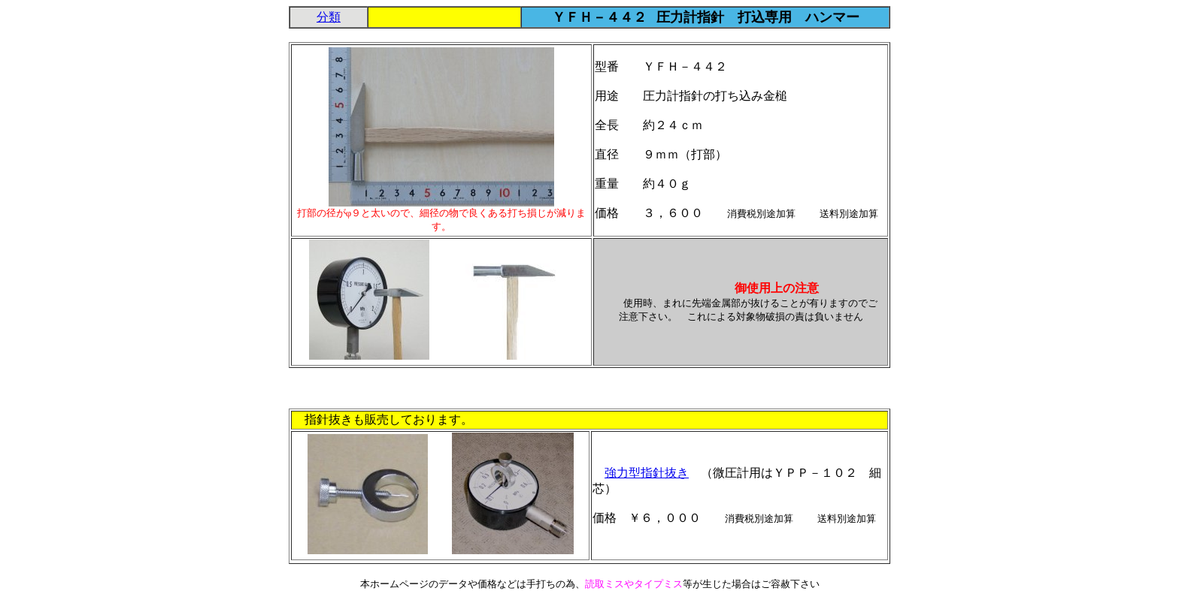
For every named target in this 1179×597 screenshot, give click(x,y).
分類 (329, 17)
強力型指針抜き (647, 472)
